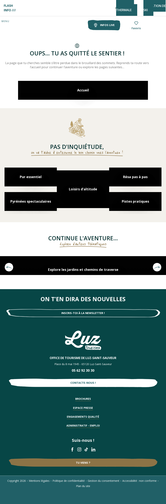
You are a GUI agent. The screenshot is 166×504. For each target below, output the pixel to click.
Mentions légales (39, 481)
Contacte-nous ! (83, 383)
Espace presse (83, 408)
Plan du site (83, 486)
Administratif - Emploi (83, 425)
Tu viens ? (83, 462)
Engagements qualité (83, 416)
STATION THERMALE (125, 8)
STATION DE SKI (154, 8)
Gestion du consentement (103, 481)
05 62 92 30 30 (83, 370)
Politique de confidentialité (69, 481)
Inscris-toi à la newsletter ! (83, 313)
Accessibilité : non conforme (139, 481)
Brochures (83, 399)
